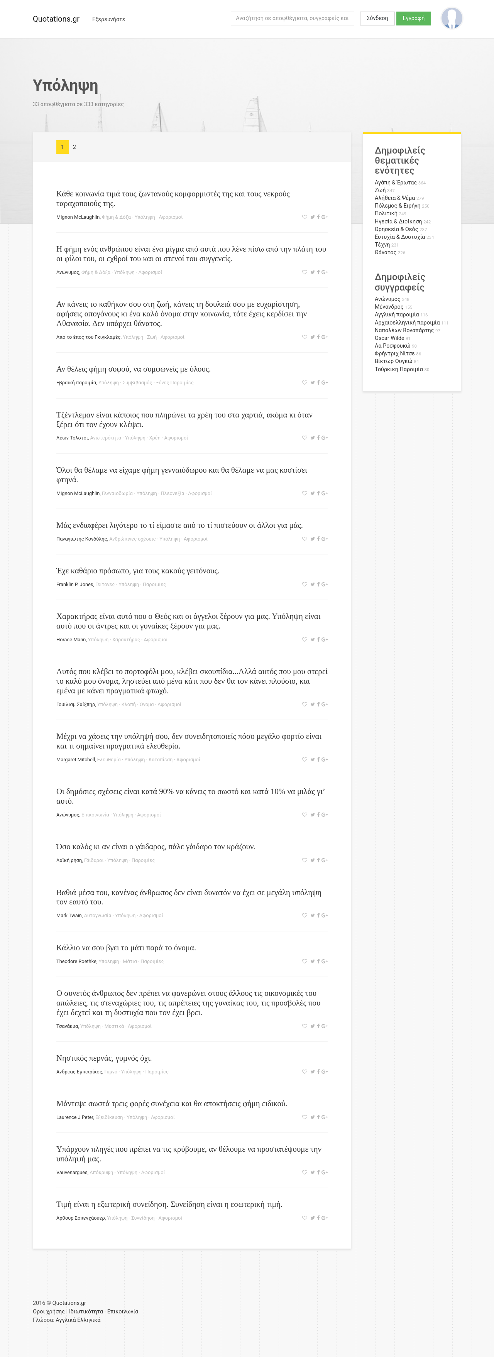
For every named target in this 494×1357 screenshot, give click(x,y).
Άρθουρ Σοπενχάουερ (80, 1218)
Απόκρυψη (101, 1172)
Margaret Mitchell (75, 759)
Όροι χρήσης (49, 1311)
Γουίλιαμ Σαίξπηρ (75, 704)
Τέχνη (382, 245)
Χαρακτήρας (126, 639)
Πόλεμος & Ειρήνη (398, 206)
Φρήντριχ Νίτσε (395, 353)
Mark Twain (69, 915)
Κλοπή (129, 704)
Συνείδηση (143, 1218)
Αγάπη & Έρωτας (396, 182)
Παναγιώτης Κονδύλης (81, 539)
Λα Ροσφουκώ (393, 346)
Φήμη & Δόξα (116, 217)
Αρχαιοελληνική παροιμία (407, 322)
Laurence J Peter (74, 1117)
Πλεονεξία (172, 493)
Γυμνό (111, 1072)
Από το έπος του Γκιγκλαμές (88, 337)
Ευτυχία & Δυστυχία (400, 237)
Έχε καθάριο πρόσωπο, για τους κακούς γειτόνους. (138, 570)
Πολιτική (386, 213)
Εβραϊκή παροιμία (76, 382)
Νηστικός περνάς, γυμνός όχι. (104, 1057)
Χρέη (154, 438)
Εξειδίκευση (109, 1117)
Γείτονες (105, 584)
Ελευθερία (109, 759)
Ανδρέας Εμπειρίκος (79, 1072)
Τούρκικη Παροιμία (399, 369)
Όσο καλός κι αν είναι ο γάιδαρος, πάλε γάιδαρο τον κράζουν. (156, 846)
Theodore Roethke (76, 961)
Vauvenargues (72, 1172)
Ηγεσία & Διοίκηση (398, 221)
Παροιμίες (154, 584)
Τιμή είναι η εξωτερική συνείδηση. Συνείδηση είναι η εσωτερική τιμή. (169, 1204)
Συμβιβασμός (137, 382)
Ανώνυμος (67, 272)
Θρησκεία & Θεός (396, 229)
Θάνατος (385, 252)
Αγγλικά (66, 1320)
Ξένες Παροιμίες (175, 382)
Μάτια (130, 961)
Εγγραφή (414, 18)
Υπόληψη (145, 217)
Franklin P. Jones (74, 584)
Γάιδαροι (94, 860)
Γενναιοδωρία (117, 493)
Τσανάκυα (67, 1026)
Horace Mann (71, 639)
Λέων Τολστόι (72, 438)
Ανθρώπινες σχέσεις (132, 539)
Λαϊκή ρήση (69, 860)
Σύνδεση (377, 18)
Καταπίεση (161, 759)
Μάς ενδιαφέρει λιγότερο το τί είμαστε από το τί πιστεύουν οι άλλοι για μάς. (179, 524)
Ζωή (152, 337)
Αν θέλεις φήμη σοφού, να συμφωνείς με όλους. (133, 368)
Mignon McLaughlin (78, 217)
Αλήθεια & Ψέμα (395, 198)
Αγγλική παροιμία (397, 314)
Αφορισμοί (171, 217)
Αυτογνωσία (98, 915)
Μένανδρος (389, 307)
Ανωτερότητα (105, 438)
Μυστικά (114, 1026)
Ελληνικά (88, 1320)
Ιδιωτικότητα (86, 1311)
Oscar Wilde (389, 338)
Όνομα (147, 704)
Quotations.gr (56, 19)
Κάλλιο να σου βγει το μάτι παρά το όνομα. (126, 947)
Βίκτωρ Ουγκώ (394, 361)
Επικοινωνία (95, 815)
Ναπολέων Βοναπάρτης (404, 330)
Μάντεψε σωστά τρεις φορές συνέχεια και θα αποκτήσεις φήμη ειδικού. (171, 1103)
